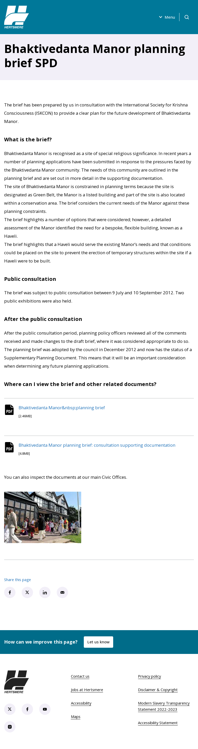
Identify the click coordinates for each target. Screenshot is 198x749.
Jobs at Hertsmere (87, 689)
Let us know (98, 641)
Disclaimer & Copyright (158, 689)
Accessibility (81, 703)
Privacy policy (149, 676)
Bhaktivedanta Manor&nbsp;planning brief (62, 408)
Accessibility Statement (158, 722)
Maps (75, 716)
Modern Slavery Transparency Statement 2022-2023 (163, 706)
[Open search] (186, 17)
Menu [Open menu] (166, 17)
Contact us (80, 676)
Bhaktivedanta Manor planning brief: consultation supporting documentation (97, 445)
